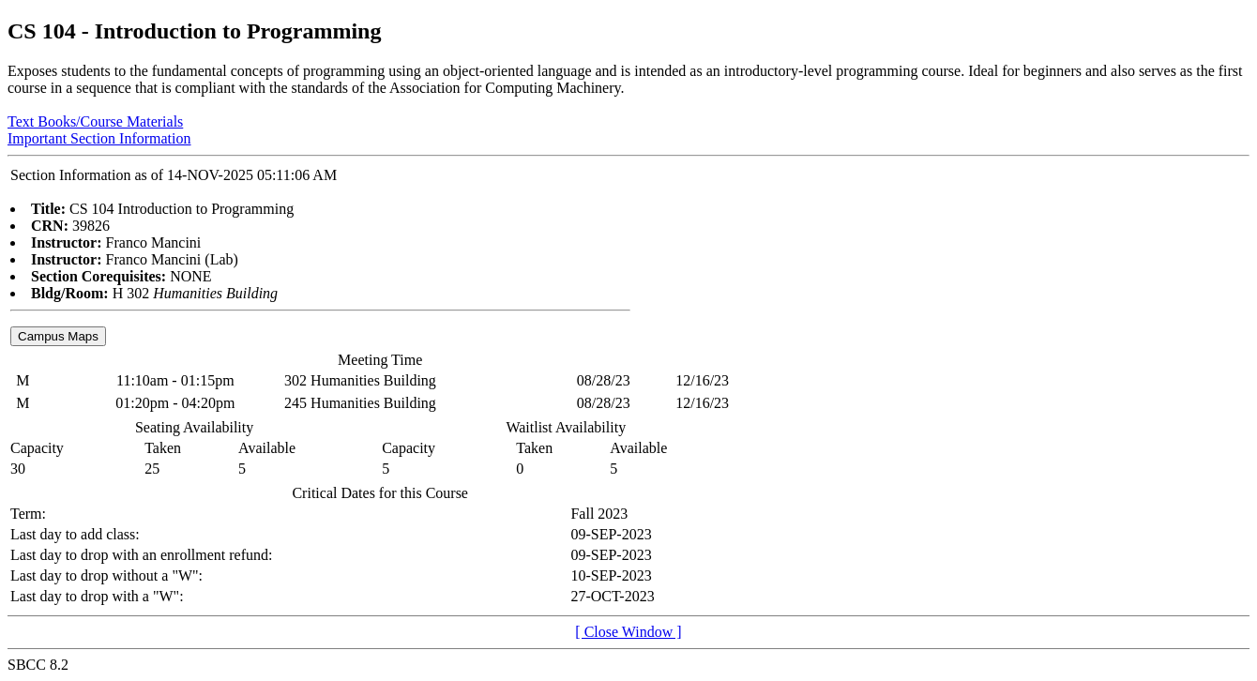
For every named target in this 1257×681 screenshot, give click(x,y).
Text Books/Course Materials (95, 121)
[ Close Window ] (628, 632)
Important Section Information (99, 138)
